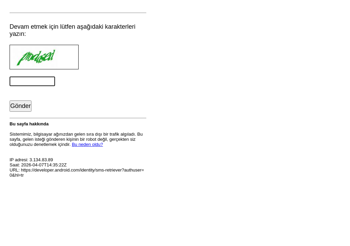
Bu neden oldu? (87, 144)
